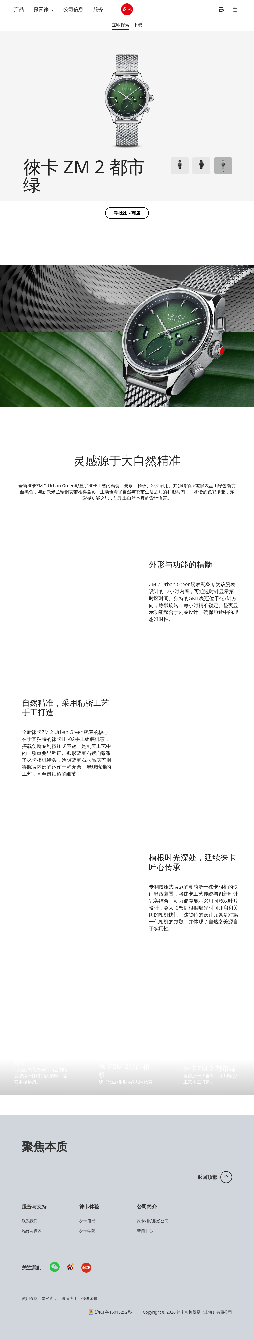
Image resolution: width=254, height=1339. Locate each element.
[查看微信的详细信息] (55, 1267)
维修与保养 (32, 1231)
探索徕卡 (44, 9)
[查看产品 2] (201, 165)
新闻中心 (145, 1231)
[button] (127, 213)
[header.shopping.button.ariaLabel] (235, 9)
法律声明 (69, 1298)
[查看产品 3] (223, 165)
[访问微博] (70, 1268)
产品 (19, 9)
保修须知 (89, 1298)
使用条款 (30, 1298)
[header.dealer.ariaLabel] (221, 9)
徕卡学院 (87, 1231)
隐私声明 (50, 1298)
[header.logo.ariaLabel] (127, 9)
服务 (98, 9)
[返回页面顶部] (214, 1177)
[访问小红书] (86, 1268)
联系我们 (30, 1221)
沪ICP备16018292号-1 (112, 1312)
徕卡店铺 (87, 1221)
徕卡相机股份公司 (153, 1221)
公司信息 (73, 9)
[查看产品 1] (180, 165)
